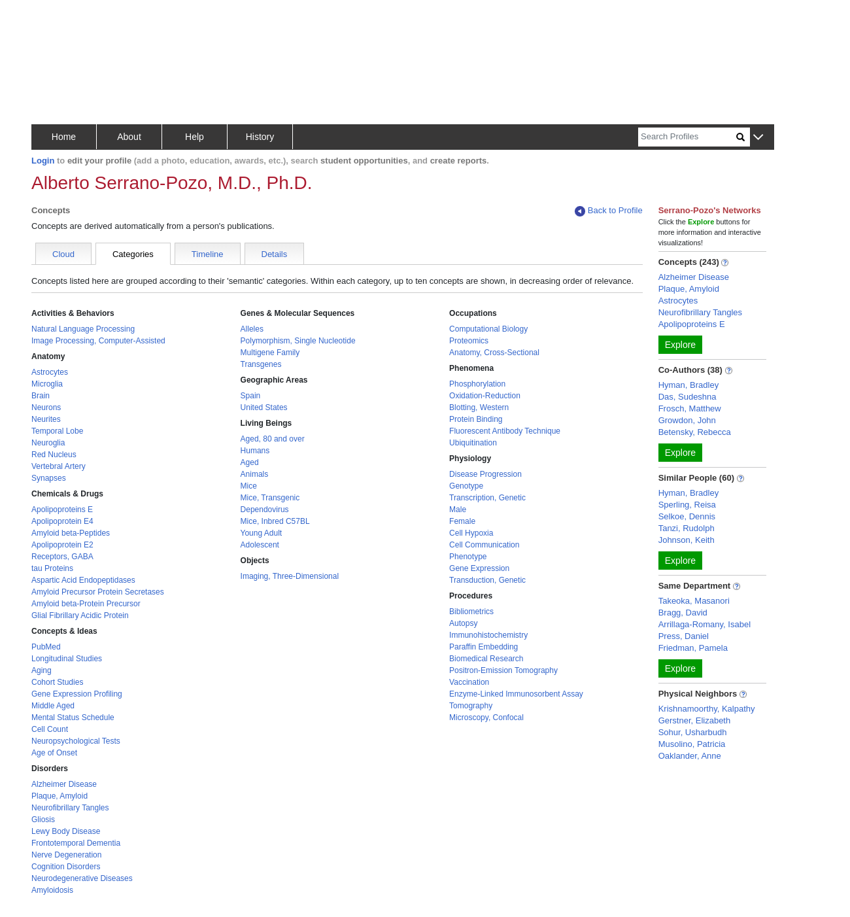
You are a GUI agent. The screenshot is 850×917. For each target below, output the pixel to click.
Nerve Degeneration (66, 854)
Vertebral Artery (58, 466)
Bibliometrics (471, 611)
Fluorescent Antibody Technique (504, 431)
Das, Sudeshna (687, 397)
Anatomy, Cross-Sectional (494, 352)
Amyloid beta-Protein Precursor (86, 603)
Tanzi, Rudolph (686, 528)
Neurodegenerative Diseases (82, 878)
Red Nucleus (53, 454)
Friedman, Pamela (693, 648)
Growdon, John (687, 420)
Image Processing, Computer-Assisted (98, 340)
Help (194, 136)
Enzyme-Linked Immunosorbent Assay (516, 694)
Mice (249, 486)
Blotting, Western (479, 407)
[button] (758, 138)
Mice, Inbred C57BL (275, 521)
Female (462, 521)
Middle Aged (53, 705)
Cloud (63, 254)
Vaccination (469, 682)
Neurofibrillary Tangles (70, 807)
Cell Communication (484, 544)
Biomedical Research (486, 658)
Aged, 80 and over (273, 438)
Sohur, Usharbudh (692, 732)
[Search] (687, 137)
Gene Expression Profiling (76, 694)
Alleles (252, 329)
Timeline (208, 254)
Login (42, 160)
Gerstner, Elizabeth (694, 720)
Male (457, 509)
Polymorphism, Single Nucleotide (298, 340)
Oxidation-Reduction (484, 395)
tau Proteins (52, 568)
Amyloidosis (52, 890)
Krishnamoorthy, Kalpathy (706, 709)
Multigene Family (270, 352)
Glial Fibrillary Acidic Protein (80, 615)
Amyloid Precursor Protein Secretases (97, 592)
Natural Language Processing (83, 329)
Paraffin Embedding (483, 646)
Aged (250, 462)
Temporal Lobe (57, 431)
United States (264, 407)
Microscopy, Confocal (486, 717)
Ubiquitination (473, 442)
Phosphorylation (477, 384)
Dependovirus (265, 509)
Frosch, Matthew (689, 408)
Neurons (46, 407)
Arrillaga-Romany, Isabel (704, 624)
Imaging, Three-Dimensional (290, 576)
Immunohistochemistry (488, 635)
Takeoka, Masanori (694, 601)
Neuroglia (48, 442)
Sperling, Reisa (687, 505)
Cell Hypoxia (471, 533)
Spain (251, 395)
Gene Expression (479, 568)
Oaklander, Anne (689, 756)
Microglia (47, 384)
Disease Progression (485, 474)
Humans (255, 450)
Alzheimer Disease (64, 784)
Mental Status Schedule (72, 717)
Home (64, 136)
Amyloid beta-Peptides (70, 533)
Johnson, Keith (686, 540)
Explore (680, 344)
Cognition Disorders (65, 866)
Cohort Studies (57, 682)
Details (275, 254)
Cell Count (49, 729)
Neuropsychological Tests (75, 741)
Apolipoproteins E (62, 509)
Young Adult (261, 533)
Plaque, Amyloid (59, 796)
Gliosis (43, 819)
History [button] (260, 136)
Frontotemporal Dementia (75, 843)
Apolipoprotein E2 (62, 544)
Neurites (46, 419)
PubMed (46, 646)
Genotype (466, 486)
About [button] (129, 136)
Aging (41, 670)
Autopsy (463, 623)
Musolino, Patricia (692, 744)
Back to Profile (609, 210)
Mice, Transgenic (270, 497)
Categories (133, 254)
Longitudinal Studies (66, 658)
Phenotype (467, 556)
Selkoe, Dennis (686, 516)
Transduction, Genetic (487, 580)
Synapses (48, 478)
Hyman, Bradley (688, 385)
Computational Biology (488, 329)
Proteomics (468, 340)
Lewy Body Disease (65, 831)
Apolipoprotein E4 (62, 521)
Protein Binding (475, 419)
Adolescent (260, 544)
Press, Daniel (683, 636)
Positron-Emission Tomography (503, 670)
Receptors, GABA (62, 556)
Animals (255, 474)
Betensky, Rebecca (694, 432)
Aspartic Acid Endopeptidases (83, 580)
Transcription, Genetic (487, 497)
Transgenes (261, 364)
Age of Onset (54, 752)
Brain (40, 395)
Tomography (470, 705)
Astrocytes (49, 372)
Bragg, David (682, 612)
